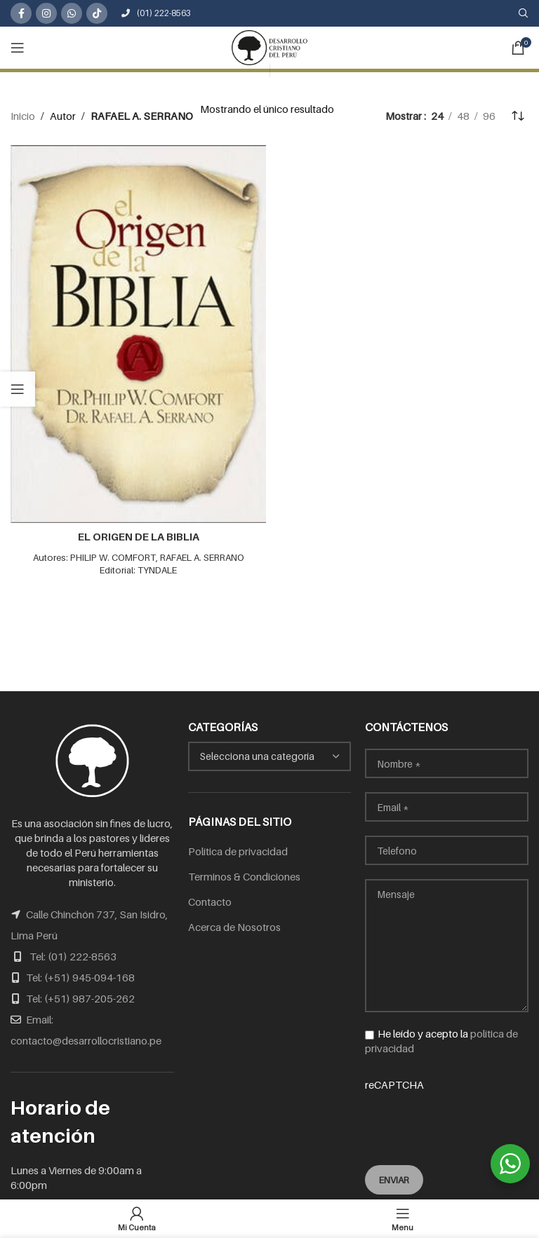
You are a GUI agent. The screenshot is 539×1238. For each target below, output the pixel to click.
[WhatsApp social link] (71, 13)
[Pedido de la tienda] (517, 115)
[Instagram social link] (46, 13)
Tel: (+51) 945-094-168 (80, 977)
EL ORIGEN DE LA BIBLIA (138, 536)
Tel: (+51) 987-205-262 (80, 998)
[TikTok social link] (96, 13)
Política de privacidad (238, 851)
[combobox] (270, 756)
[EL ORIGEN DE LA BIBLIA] (138, 334)
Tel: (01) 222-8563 (73, 956)
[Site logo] (269, 46)
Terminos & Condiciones (244, 876)
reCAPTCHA (446, 1112)
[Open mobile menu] (18, 48)
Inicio (23, 115)
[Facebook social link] (21, 13)
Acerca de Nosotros (234, 926)
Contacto (210, 901)
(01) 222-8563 (156, 13)
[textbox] (269, 756)
